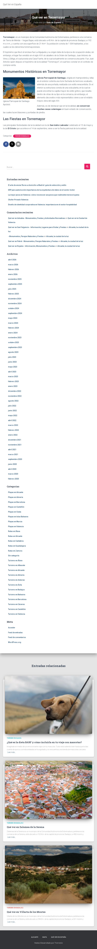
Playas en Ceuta (14, 512)
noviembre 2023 (14, 338)
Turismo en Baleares (16, 595)
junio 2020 (12, 464)
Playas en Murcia (15, 522)
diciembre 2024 (14, 299)
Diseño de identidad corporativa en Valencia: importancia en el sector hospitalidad (42, 205)
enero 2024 (12, 333)
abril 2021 (12, 450)
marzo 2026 (13, 265)
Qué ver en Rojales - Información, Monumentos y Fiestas (31, 246)
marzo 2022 (13, 425)
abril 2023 (12, 372)
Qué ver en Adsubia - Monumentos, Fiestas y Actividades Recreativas (36, 218)
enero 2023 (12, 386)
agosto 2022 (13, 401)
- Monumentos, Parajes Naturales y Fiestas (26, 236)
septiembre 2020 (15, 459)
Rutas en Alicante (15, 536)
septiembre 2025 (15, 284)
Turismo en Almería (16, 575)
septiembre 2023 (15, 347)
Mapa (44, 937)
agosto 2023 (13, 352)
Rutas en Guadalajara (17, 546)
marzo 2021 (13, 454)
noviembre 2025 (14, 279)
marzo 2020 (13, 474)
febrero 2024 (13, 328)
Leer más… (11, 752)
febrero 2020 (13, 479)
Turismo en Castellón (17, 609)
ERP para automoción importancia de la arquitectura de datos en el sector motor (41, 190)
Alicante (34, 937)
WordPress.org (14, 642)
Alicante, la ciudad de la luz (57, 236)
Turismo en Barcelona (17, 599)
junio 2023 (12, 362)
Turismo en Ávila (15, 585)
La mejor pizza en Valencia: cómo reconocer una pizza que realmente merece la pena (43, 195)
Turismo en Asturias (16, 580)
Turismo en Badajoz (22, 136)
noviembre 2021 (14, 445)
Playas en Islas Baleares (18, 517)
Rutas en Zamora (15, 551)
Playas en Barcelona (16, 502)
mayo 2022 (12, 415)
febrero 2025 (13, 294)
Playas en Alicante (15, 492)
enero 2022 (12, 435)
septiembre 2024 (15, 313)
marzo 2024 (13, 323)
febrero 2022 (13, 430)
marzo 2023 (13, 376)
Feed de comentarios (17, 637)
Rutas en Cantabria (15, 541)
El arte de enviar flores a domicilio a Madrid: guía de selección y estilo (37, 185)
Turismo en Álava (15, 561)
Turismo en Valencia (16, 614)
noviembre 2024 (14, 303)
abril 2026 (12, 260)
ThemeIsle (58, 943)
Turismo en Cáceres (16, 604)
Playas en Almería (15, 497)
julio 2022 (12, 406)
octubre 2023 (13, 342)
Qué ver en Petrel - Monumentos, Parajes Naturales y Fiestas (33, 241)
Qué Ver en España (58, 937)
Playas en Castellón (16, 507)
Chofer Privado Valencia (18, 200)
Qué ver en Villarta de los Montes (26, 911)
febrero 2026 (13, 269)
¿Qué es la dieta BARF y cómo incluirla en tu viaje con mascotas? (44, 742)
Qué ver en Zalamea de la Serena (25, 827)
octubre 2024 (13, 308)
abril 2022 (12, 420)
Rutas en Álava (14, 531)
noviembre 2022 (14, 396)
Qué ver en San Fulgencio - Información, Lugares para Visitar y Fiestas (37, 227)
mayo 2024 (12, 318)
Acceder (11, 628)
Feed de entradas (15, 633)
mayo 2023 (12, 367)
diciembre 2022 (14, 391)
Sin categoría (13, 556)
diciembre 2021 (14, 440)
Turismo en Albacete (16, 565)
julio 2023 (12, 357)
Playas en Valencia (16, 526)
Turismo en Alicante (16, 570)
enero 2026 (12, 274)
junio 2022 (12, 411)
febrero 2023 (13, 381)
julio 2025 (12, 289)
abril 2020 (12, 469)
